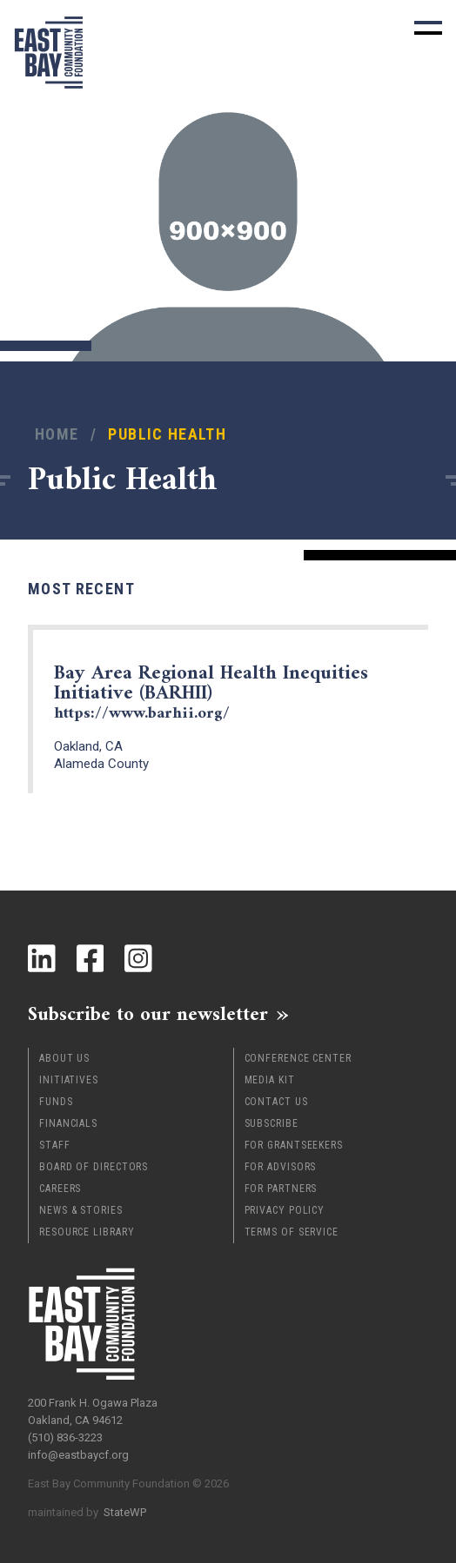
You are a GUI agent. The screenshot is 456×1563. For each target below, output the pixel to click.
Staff (54, 1145)
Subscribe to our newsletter (148, 1014)
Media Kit (270, 1080)
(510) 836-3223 (65, 1437)
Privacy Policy (285, 1210)
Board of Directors (93, 1167)
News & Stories (81, 1210)
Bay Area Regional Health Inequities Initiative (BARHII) (211, 692)
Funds (56, 1102)
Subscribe (271, 1123)
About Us (64, 1058)
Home (56, 434)
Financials (68, 1123)
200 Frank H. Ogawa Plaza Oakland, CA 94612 (93, 1411)
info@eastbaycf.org (78, 1454)
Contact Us (276, 1102)
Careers (60, 1188)
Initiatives (68, 1080)
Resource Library (86, 1232)
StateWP (125, 1512)
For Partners (281, 1188)
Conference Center (298, 1058)
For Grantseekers (294, 1145)
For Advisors (281, 1167)
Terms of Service (292, 1232)
